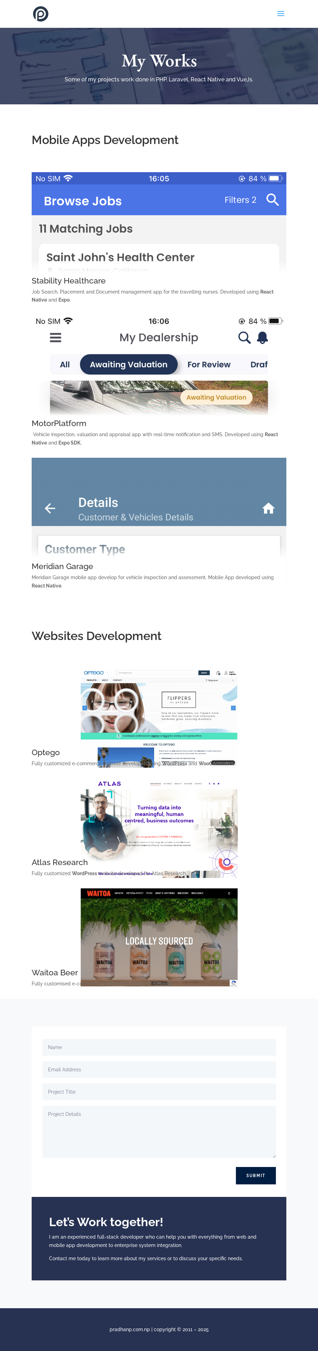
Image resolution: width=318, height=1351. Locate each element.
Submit (255, 1175)
